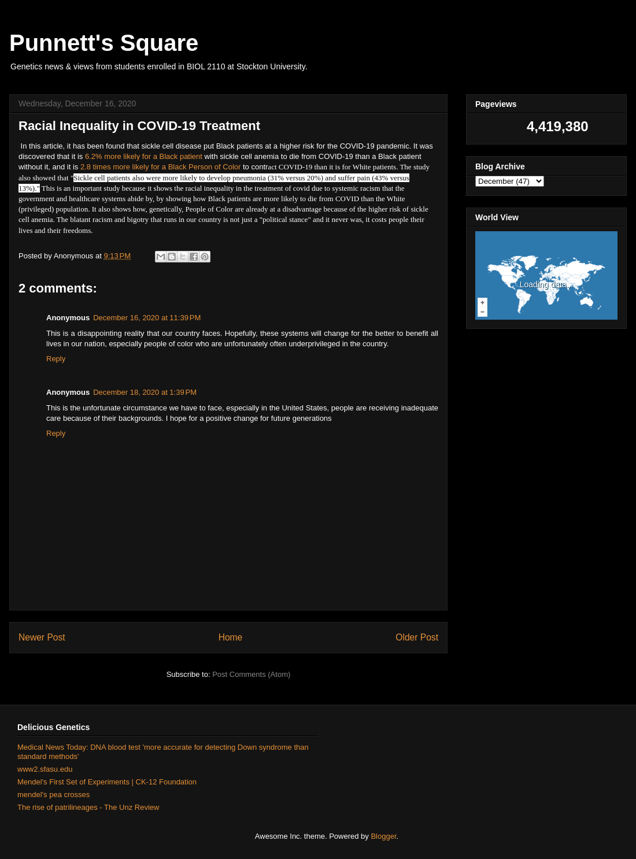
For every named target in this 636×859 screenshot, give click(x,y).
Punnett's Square (103, 42)
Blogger (383, 836)
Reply (55, 358)
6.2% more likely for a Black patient (143, 156)
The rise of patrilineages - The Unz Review (88, 807)
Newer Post (42, 637)
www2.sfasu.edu (44, 769)
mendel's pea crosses (53, 794)
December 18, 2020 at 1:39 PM (145, 392)
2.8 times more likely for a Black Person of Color (159, 166)
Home (231, 637)
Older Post (416, 637)
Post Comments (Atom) (251, 674)
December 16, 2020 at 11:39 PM (147, 317)
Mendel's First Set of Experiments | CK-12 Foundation (107, 781)
